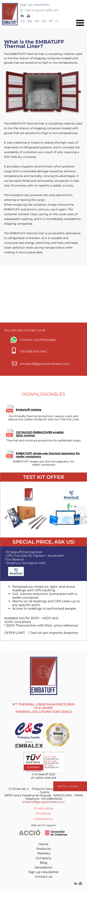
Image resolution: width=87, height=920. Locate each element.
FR (37, 21)
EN (29, 21)
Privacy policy (43, 808)
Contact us (43, 876)
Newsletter (43, 867)
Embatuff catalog (28, 409)
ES (23, 21)
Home (43, 844)
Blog (43, 863)
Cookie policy (43, 819)
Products (43, 849)
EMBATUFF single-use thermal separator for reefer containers (48, 455)
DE (44, 21)
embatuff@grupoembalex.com (43, 802)
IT (56, 21)
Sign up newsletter (43, 872)
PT (51, 21)
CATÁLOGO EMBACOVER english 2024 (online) (40, 433)
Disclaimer (43, 813)
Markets (43, 853)
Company (43, 858)
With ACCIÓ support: (43, 825)
